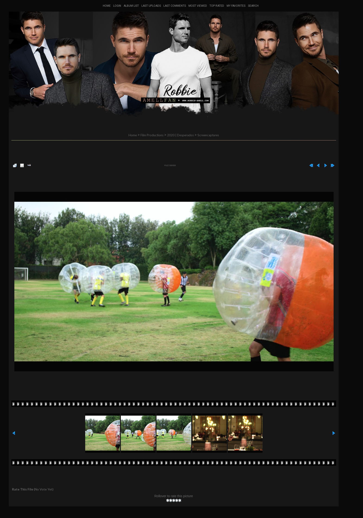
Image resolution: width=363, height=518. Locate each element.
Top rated (217, 5)
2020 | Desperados (180, 135)
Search (253, 5)
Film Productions (152, 135)
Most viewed (197, 5)
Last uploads (151, 5)
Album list (131, 5)
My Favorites (236, 5)
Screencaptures (208, 135)
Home (107, 5)
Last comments (174, 5)
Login (117, 5)
